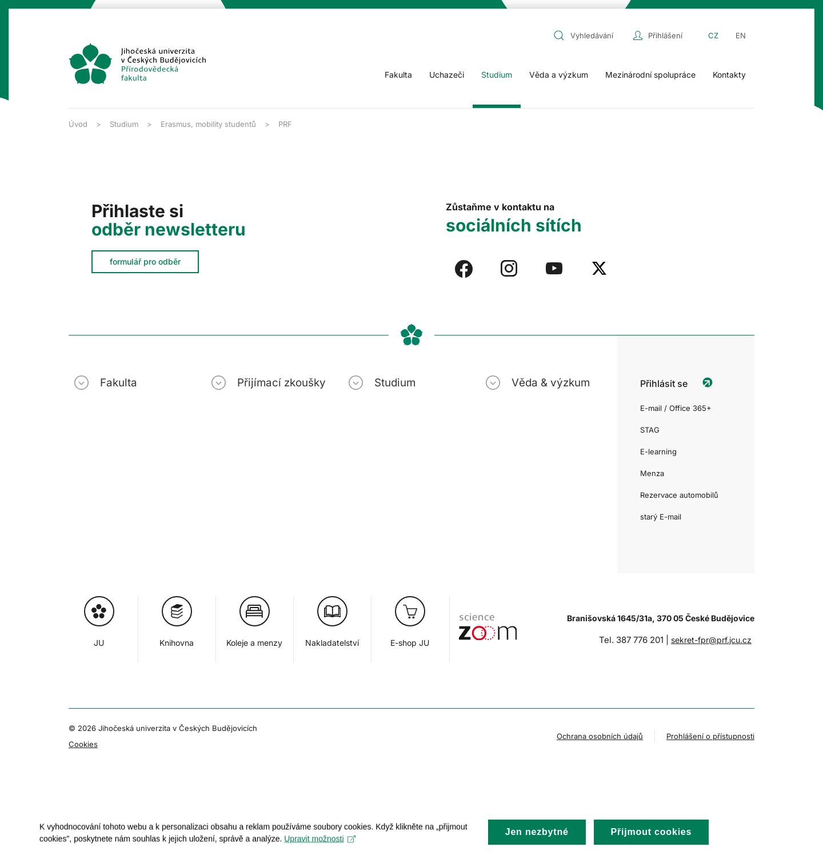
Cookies (83, 744)
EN (741, 35)
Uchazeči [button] (446, 74)
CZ (713, 35)
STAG (650, 429)
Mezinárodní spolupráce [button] (650, 74)
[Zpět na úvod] (137, 63)
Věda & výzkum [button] (551, 382)
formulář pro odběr (145, 261)
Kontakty (729, 74)
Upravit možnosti (320, 849)
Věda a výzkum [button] (558, 74)
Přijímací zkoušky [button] (281, 382)
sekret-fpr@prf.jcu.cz (711, 640)
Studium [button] (496, 74)
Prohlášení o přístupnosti (710, 736)
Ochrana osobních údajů (600, 736)
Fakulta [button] (398, 74)
